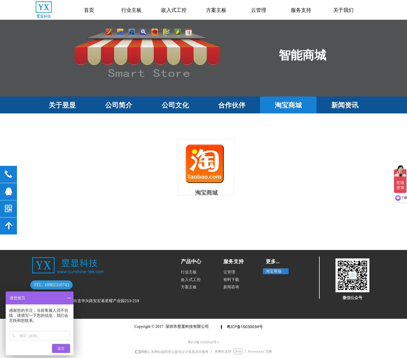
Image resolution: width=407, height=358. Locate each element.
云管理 (258, 10)
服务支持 (301, 10)
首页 (89, 10)
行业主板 (131, 10)
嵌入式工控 (174, 10)
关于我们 (343, 10)
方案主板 (216, 10)
